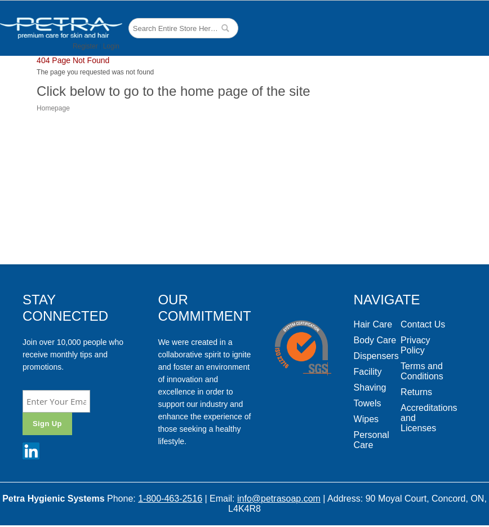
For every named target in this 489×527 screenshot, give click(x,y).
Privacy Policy (415, 345)
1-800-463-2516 (170, 498)
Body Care (375, 340)
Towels (367, 403)
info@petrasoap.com (279, 498)
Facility (368, 372)
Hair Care (373, 324)
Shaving (370, 387)
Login (111, 46)
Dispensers (376, 356)
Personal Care (371, 440)
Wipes (366, 419)
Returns (416, 392)
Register (85, 46)
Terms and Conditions (422, 371)
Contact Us (423, 324)
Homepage (53, 108)
